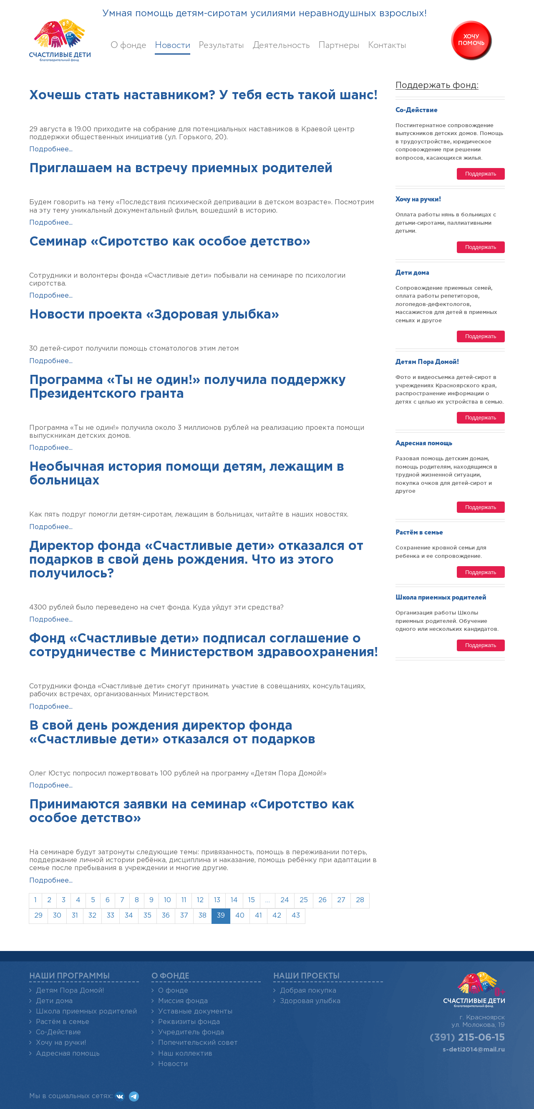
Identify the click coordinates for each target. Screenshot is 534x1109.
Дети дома (412, 272)
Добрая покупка (308, 991)
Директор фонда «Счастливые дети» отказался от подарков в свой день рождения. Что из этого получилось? (196, 560)
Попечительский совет (198, 1043)
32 (92, 916)
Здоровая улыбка (310, 1001)
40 (239, 916)
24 (284, 900)
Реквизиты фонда (189, 1022)
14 (234, 900)
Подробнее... (51, 149)
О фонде (128, 45)
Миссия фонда (183, 1001)
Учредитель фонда (191, 1032)
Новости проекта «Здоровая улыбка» (154, 315)
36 (166, 916)
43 (296, 916)
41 (258, 916)
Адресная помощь (423, 443)
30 (57, 916)
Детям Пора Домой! (427, 362)
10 (167, 900)
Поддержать (480, 174)
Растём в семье (419, 532)
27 (341, 900)
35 (147, 916)
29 (38, 916)
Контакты (387, 45)
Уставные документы (195, 1012)
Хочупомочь (471, 40)
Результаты (221, 45)
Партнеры (339, 45)
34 (129, 916)
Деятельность (281, 45)
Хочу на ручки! (418, 199)
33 (110, 916)
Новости (172, 45)
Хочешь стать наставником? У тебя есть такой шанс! (203, 95)
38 (203, 916)
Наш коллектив (185, 1054)
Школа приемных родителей (440, 597)
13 (217, 900)
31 (75, 916)
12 (200, 900)
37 (184, 916)
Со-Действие (416, 110)
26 (322, 900)
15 (251, 900)
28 (360, 900)
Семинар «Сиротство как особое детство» (169, 242)
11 (183, 900)
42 (276, 916)
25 (304, 900)
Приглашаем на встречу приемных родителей (180, 168)
